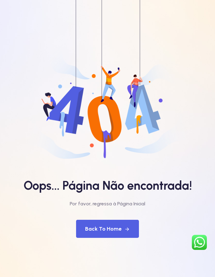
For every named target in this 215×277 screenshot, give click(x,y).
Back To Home (107, 229)
